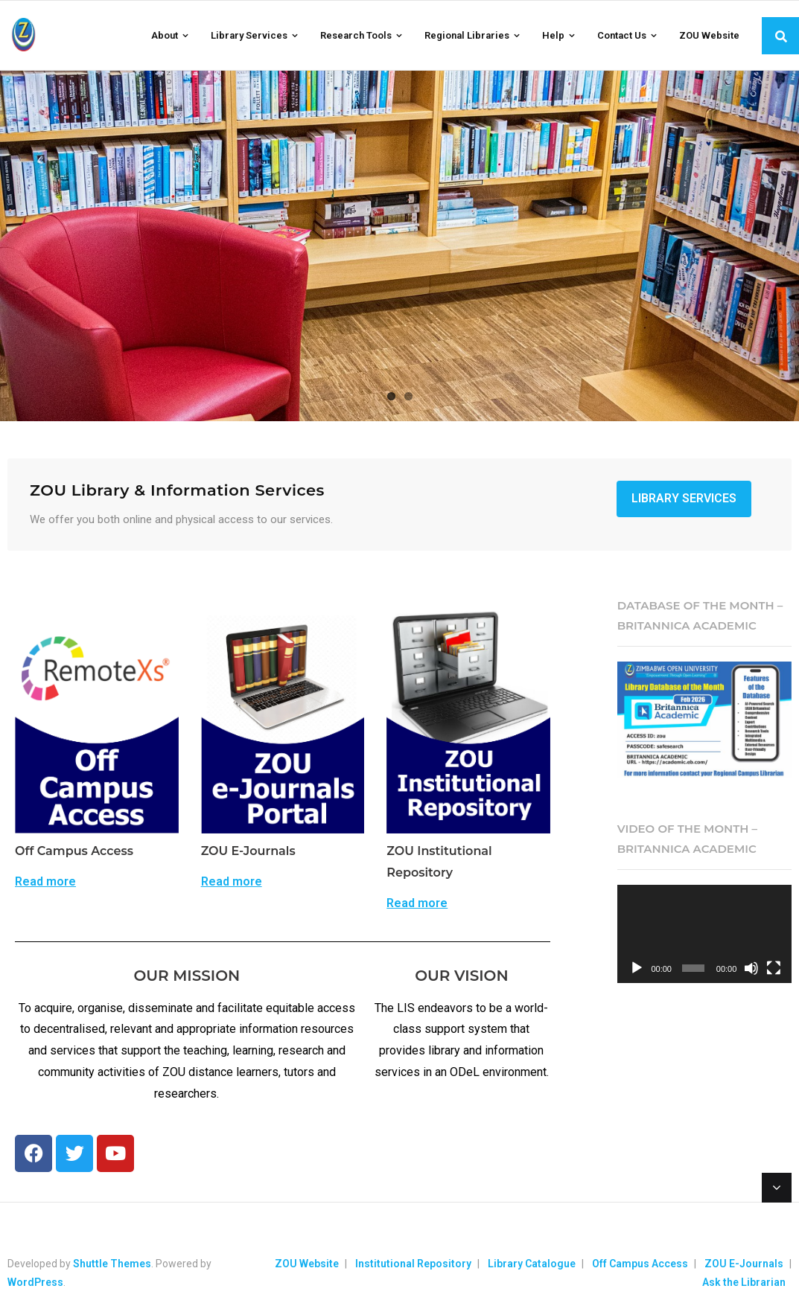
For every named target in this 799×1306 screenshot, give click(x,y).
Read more (45, 882)
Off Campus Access (640, 1264)
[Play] (636, 968)
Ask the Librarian (744, 1282)
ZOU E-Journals (743, 1264)
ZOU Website (307, 1264)
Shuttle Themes (112, 1264)
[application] (704, 934)
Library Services (683, 498)
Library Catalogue (532, 1264)
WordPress (35, 1282)
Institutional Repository (413, 1264)
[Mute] (751, 968)
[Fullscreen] (773, 968)
